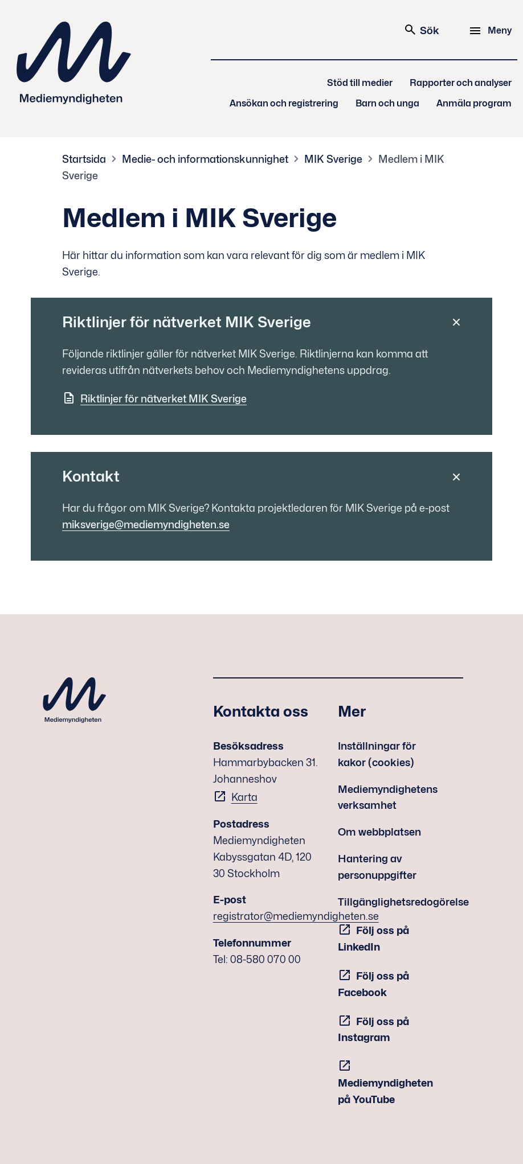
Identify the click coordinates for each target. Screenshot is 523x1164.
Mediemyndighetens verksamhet (388, 797)
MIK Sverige (333, 159)
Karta (244, 797)
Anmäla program (474, 103)
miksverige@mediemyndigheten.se (146, 524)
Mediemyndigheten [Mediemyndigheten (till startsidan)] (74, 63)
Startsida (84, 159)
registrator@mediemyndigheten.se (296, 916)
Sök (421, 29)
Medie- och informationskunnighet (205, 159)
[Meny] (492, 30)
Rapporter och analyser (461, 82)
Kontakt (91, 476)
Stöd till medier (360, 82)
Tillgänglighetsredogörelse (403, 902)
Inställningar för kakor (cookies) (377, 754)
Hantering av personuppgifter (377, 867)
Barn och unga (387, 103)
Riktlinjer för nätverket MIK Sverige (186, 322)
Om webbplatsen (379, 832)
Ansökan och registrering (284, 103)
